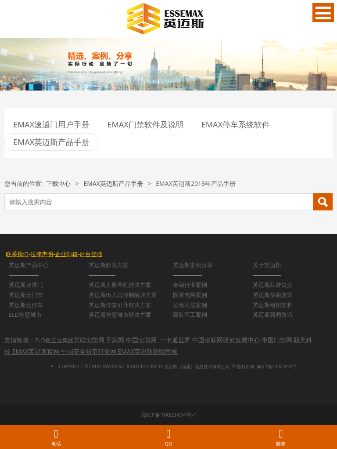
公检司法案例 (190, 305)
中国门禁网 (277, 340)
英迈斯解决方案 (109, 265)
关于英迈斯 (267, 265)
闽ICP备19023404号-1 (168, 415)
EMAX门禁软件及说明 (145, 124)
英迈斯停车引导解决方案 (120, 305)
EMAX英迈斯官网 (36, 351)
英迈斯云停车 (26, 305)
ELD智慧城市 (25, 315)
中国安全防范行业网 (88, 351)
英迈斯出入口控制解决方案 (123, 295)
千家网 (115, 340)
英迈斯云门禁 (26, 295)
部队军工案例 (190, 315)
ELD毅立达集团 (54, 340)
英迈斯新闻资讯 (273, 315)
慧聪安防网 (89, 340)
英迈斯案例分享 (193, 265)
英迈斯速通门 (26, 285)
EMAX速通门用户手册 (51, 124)
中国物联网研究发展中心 (226, 340)
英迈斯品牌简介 (273, 285)
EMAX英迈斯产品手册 (51, 142)
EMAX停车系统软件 (235, 124)
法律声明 (41, 254)
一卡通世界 (175, 340)
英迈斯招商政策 (273, 295)
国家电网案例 (190, 295)
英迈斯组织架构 (273, 305)
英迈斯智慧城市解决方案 (120, 315)
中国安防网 (141, 340)
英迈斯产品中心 (29, 265)
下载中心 (58, 183)
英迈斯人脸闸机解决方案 (120, 285)
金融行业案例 (190, 285)
